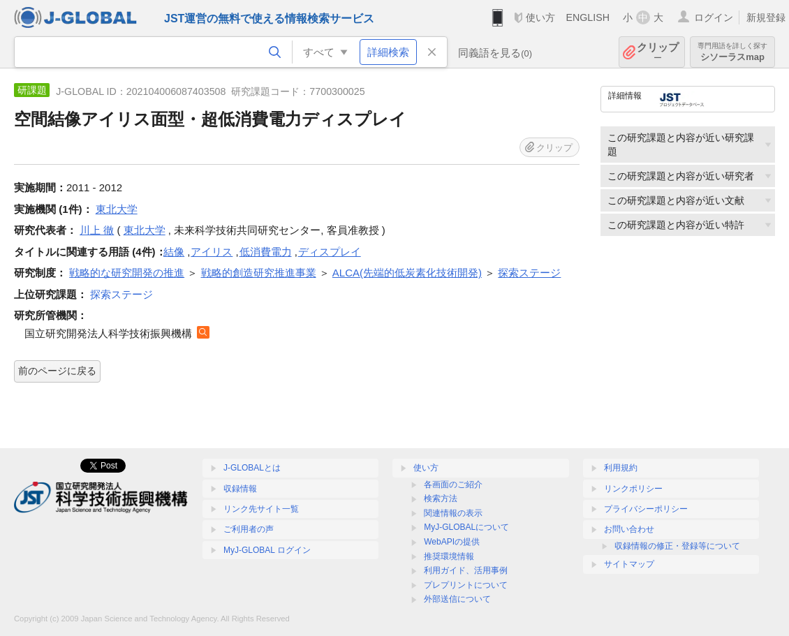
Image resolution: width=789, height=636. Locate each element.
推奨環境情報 (449, 556)
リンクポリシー (633, 489)
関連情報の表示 (453, 513)
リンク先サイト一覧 (261, 509)
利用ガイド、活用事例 (466, 570)
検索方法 (440, 498)
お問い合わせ (629, 529)
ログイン (713, 17)
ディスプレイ (329, 252)
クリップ (658, 52)
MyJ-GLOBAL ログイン (267, 550)
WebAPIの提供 (452, 542)
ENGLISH (588, 17)
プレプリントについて (466, 585)
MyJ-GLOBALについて (466, 527)
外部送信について (457, 599)
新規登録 (766, 17)
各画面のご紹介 (453, 484)
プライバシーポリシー (646, 509)
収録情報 (240, 489)
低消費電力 (265, 252)
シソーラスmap (732, 52)
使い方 (540, 17)
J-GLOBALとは (252, 468)
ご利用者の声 (248, 529)
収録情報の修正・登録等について (677, 546)
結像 (173, 252)
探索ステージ (121, 294)
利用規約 (620, 468)
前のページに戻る (57, 370)
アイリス (212, 252)
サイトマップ (629, 564)
